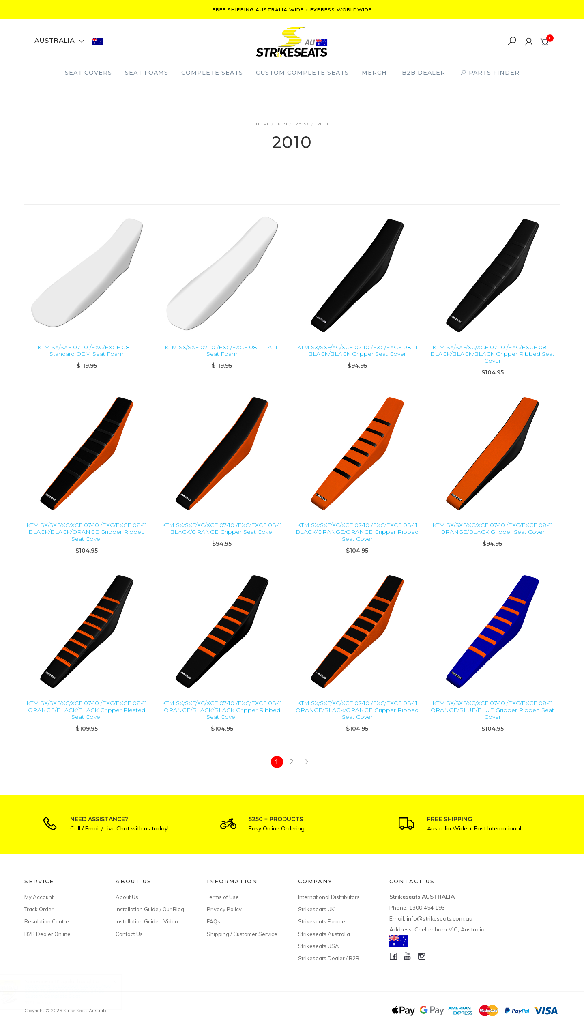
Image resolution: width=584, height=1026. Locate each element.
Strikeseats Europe (321, 921)
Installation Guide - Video (147, 921)
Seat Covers (88, 72)
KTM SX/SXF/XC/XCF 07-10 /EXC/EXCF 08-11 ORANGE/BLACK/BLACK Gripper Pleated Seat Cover (86, 721)
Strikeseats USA (318, 946)
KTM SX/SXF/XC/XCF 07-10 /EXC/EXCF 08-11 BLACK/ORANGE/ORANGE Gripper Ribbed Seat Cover (357, 543)
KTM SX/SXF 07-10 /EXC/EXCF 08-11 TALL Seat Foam (222, 351)
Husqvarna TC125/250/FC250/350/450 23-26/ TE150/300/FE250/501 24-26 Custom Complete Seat (75, 991)
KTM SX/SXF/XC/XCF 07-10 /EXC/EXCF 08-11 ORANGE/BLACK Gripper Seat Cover (492, 540)
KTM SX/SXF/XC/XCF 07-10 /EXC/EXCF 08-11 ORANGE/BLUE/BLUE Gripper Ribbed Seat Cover (492, 721)
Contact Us (129, 934)
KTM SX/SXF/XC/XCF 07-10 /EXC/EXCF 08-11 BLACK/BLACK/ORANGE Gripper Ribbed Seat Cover (86, 543)
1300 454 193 (427, 907)
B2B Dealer (423, 72)
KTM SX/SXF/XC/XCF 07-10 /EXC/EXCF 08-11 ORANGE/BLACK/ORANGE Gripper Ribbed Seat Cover (357, 721)
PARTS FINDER (490, 72)
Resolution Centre (46, 921)
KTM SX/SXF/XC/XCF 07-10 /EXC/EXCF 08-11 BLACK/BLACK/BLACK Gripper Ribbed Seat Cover (492, 354)
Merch (374, 72)
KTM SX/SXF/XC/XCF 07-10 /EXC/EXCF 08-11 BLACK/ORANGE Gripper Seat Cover (222, 540)
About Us (127, 897)
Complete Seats (212, 72)
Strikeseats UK (316, 909)
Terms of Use (223, 897)
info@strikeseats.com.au (439, 918)
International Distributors (329, 897)
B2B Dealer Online (47, 934)
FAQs (213, 921)
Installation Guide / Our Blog (150, 909)
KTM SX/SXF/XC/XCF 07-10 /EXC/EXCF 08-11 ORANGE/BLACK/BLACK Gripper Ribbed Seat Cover (222, 721)
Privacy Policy (224, 909)
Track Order (39, 909)
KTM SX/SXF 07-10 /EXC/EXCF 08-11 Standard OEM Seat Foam (86, 351)
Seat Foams (146, 72)
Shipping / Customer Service (242, 934)
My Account (39, 897)
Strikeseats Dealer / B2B (328, 958)
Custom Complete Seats (302, 72)
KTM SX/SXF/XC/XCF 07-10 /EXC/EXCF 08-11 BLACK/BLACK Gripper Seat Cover (357, 351)
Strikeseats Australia (324, 934)
